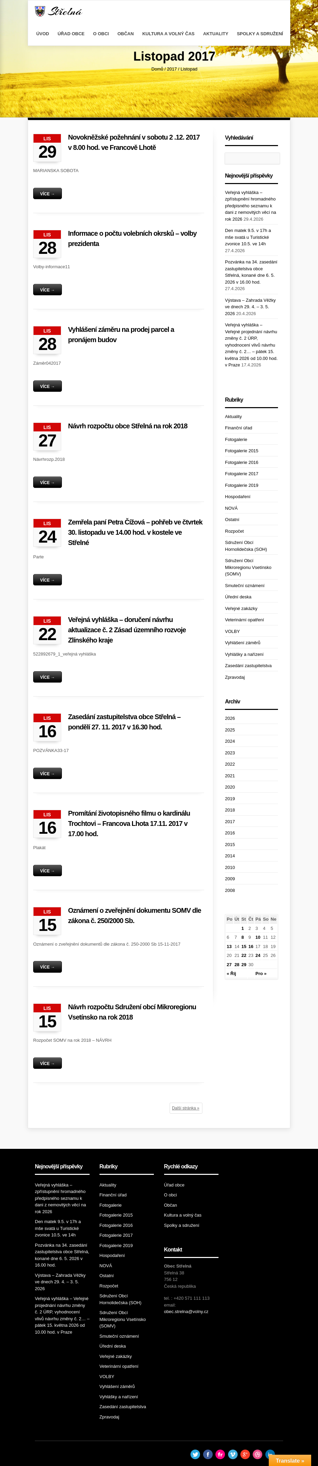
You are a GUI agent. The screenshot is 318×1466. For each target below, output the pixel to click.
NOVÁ (231, 508)
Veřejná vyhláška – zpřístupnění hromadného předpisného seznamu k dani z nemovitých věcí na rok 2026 (250, 206)
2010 (230, 867)
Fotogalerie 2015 (242, 450)
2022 (230, 764)
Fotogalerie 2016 (242, 462)
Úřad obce (70, 33)
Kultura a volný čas (168, 33)
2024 (230, 741)
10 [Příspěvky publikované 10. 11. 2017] (257, 937)
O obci (101, 33)
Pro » (261, 973)
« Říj (231, 973)
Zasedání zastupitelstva (248, 665)
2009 (230, 878)
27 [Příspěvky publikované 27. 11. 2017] (229, 964)
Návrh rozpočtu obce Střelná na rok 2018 (127, 426)
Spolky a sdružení (260, 33)
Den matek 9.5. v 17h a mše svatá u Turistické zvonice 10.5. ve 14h (248, 237)
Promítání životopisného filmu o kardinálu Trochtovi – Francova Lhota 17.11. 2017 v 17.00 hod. (129, 823)
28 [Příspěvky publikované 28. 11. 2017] (237, 964)
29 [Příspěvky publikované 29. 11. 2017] (243, 964)
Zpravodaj (235, 677)
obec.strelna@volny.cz (186, 1311)
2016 (230, 832)
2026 (230, 718)
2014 (230, 855)
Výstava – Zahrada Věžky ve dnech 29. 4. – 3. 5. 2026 (250, 307)
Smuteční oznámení (245, 585)
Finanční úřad (238, 427)
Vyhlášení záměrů (243, 642)
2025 (230, 729)
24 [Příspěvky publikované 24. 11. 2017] (257, 955)
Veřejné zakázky (241, 608)
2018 (230, 810)
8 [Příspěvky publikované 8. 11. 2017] (242, 937)
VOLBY (232, 631)
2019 (230, 798)
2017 (172, 69)
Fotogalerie (236, 439)
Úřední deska (238, 596)
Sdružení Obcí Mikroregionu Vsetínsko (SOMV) (248, 567)
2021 (230, 775)
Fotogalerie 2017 (242, 473)
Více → (47, 194)
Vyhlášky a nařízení (244, 654)
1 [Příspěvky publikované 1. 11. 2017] (242, 928)
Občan (125, 33)
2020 (230, 787)
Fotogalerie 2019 (242, 485)
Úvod (42, 33)
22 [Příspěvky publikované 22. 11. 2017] (243, 955)
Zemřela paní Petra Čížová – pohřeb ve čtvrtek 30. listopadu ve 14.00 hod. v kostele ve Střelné (135, 532)
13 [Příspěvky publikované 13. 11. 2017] (229, 946)
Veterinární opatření (244, 619)
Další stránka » (185, 1108)
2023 (230, 752)
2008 (230, 890)
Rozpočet (234, 531)
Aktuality (215, 33)
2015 (230, 844)
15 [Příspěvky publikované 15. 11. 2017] (243, 946)
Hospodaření (237, 496)
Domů (157, 69)
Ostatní (232, 519)
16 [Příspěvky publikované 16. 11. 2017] (251, 946)
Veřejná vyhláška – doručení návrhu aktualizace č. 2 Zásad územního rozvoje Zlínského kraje (127, 630)
